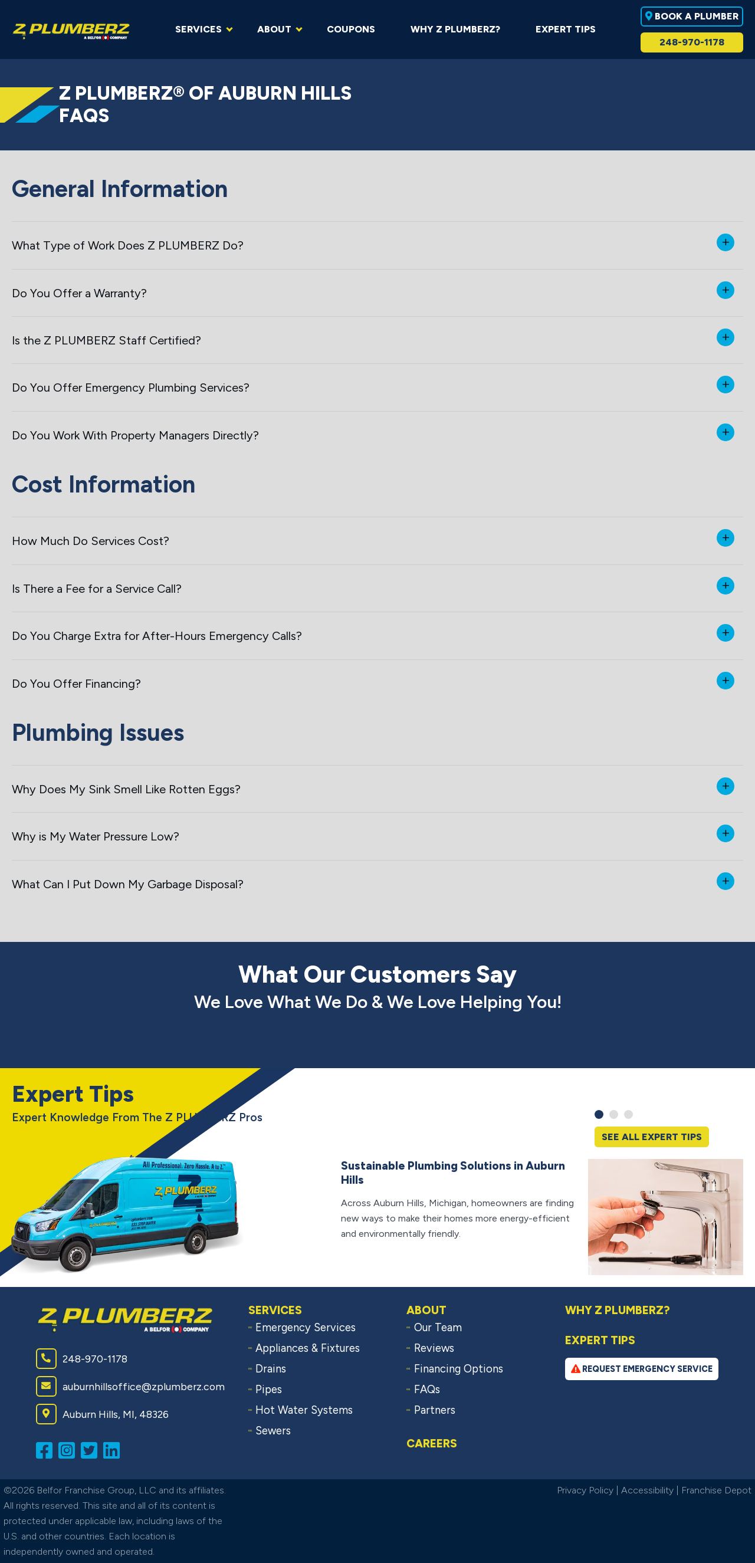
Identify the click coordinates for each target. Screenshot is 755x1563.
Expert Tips (600, 1340)
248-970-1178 (691, 42)
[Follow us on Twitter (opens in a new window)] (92, 1449)
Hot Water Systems (304, 1410)
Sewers (273, 1430)
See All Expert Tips (652, 1136)
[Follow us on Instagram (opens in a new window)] (69, 1449)
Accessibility (647, 1490)
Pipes (268, 1389)
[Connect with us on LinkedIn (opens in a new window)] (114, 1449)
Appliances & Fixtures (307, 1348)
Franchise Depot (716, 1490)
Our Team (438, 1327)
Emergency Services (305, 1327)
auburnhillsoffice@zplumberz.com (130, 1386)
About (426, 1310)
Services (275, 1310)
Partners (434, 1410)
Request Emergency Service (642, 1369)
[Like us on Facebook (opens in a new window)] (47, 1449)
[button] (599, 1114)
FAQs (427, 1389)
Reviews (434, 1348)
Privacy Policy (585, 1490)
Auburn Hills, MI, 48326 (102, 1414)
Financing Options (458, 1368)
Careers (431, 1443)
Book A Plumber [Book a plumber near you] (691, 16)
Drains (270, 1368)
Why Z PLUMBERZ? (617, 1310)
